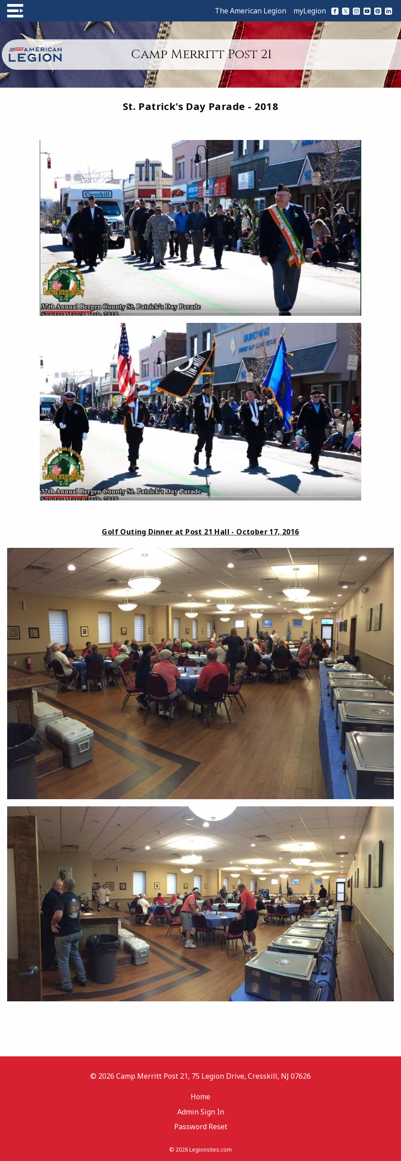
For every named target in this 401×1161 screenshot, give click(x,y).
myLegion (309, 11)
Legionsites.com (210, 1149)
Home (200, 1097)
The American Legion (250, 11)
